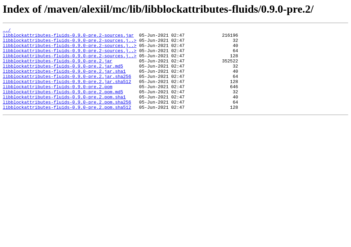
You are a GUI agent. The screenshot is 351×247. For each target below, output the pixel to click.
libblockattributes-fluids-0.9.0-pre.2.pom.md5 (63, 105)
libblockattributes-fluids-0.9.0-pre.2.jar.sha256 (67, 86)
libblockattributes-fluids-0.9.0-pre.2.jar (57, 68)
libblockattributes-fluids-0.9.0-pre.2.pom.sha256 (67, 117)
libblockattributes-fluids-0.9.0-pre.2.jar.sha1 (64, 80)
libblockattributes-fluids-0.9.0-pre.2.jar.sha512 (67, 93)
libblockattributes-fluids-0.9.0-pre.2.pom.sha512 (67, 123)
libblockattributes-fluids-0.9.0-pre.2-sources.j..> (69, 43)
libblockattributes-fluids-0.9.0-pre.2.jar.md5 (63, 74)
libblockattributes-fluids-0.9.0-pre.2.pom (57, 99)
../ (7, 31)
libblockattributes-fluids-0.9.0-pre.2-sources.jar (68, 37)
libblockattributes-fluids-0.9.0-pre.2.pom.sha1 (64, 111)
